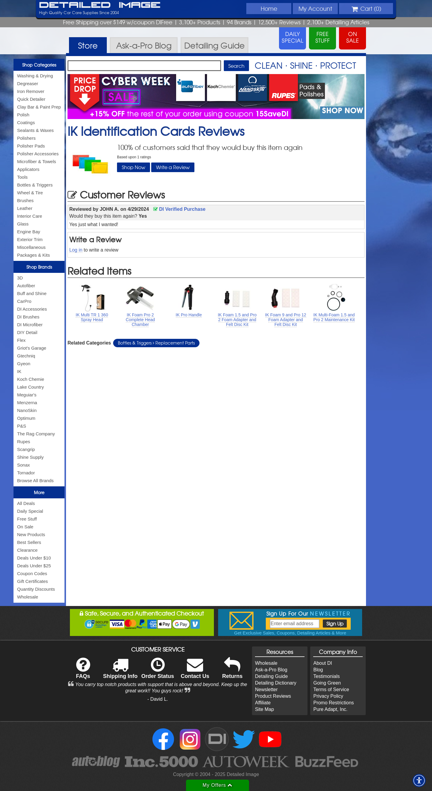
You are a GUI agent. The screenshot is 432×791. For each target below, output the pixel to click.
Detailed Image (99, 5)
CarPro (24, 301)
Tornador (26, 472)
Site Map (264, 709)
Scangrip (26, 449)
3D (20, 277)
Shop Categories (39, 65)
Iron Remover (30, 91)
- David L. (157, 699)
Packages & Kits (33, 255)
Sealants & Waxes (35, 130)
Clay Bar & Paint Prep (39, 106)
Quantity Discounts (36, 589)
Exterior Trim (30, 239)
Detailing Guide (271, 676)
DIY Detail (27, 332)
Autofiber (26, 285)
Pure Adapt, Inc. (330, 709)
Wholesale (27, 596)
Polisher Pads (31, 145)
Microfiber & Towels (36, 161)
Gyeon (23, 363)
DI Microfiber (30, 324)
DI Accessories (32, 309)
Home (269, 8)
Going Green (327, 682)
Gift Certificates (32, 581)
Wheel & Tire (30, 192)
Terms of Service (331, 689)
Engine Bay (28, 231)
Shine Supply (30, 457)
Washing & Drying (35, 75)
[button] (419, 780)
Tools (22, 177)
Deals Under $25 (34, 565)
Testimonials (326, 676)
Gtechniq (26, 355)
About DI (322, 663)
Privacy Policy (328, 696)
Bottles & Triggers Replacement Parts (156, 343)
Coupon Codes (32, 573)
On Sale (25, 526)
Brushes (25, 200)
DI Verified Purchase (179, 209)
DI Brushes (28, 316)
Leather (24, 208)
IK (19, 371)
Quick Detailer (31, 99)
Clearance (27, 550)
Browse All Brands (35, 480)
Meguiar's (27, 394)
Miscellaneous (31, 247)
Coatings (26, 122)
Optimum (26, 418)
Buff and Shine (31, 293)
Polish (23, 114)
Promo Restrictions (333, 702)
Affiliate (263, 702)
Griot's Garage (31, 348)
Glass (22, 223)
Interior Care (29, 216)
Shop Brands (39, 267)
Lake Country (30, 387)
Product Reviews (273, 696)
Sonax (23, 464)
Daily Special (30, 511)
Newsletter (266, 689)
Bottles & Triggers (34, 184)
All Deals (26, 503)
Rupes (23, 441)
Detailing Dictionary (275, 682)
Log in (75, 249)
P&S (21, 425)
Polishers (26, 138)
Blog (318, 669)
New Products (31, 534)
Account (315, 8)
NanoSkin (27, 410)
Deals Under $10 (34, 557)
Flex (21, 340)
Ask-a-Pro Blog (271, 669)
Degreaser (27, 83)
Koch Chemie (30, 379)
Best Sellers (29, 542)
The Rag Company (36, 433)
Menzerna (27, 402)
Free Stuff (27, 518)
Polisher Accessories (37, 153)
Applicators (28, 169)
